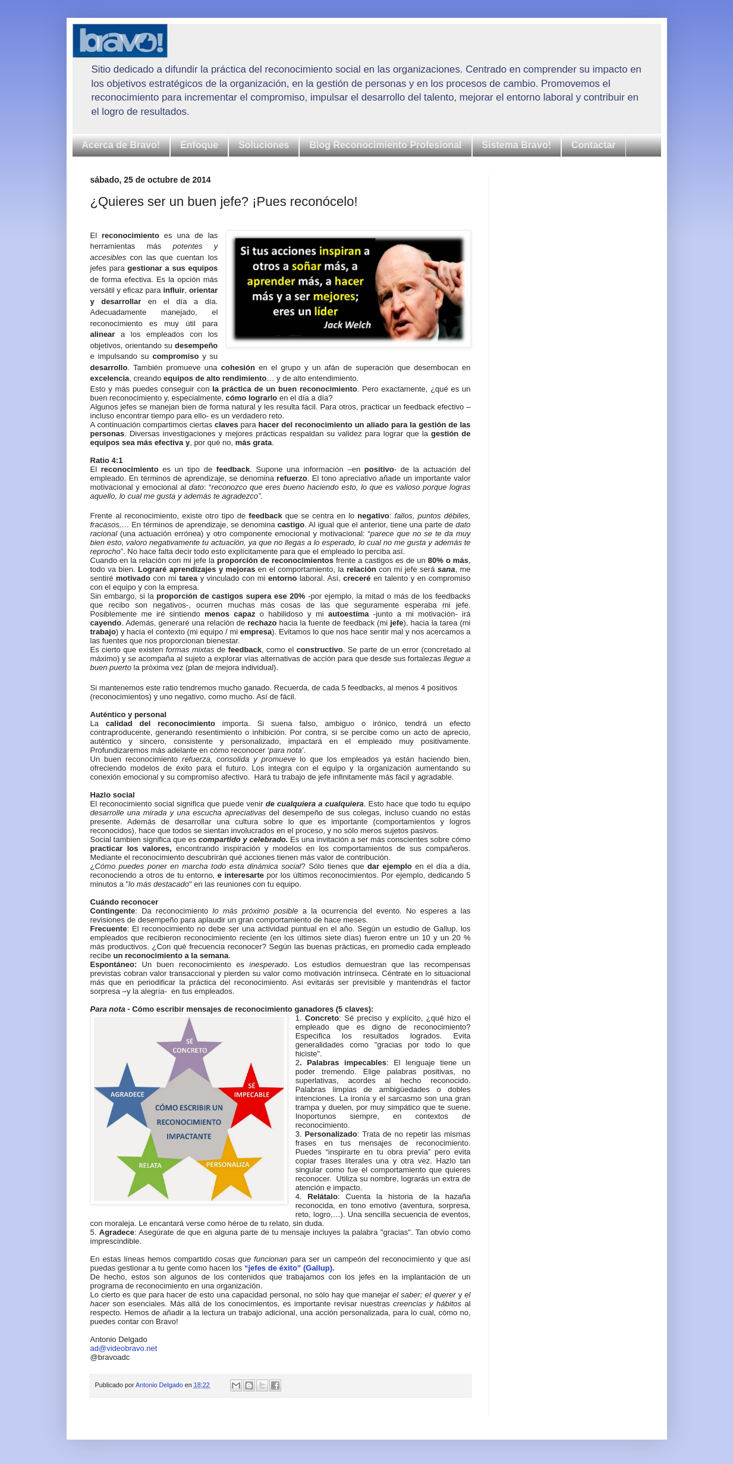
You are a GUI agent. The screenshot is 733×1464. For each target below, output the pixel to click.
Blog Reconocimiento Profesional (385, 145)
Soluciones (263, 145)
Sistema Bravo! (517, 145)
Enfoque (199, 145)
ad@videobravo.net (124, 1348)
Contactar (593, 145)
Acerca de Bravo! (121, 145)
